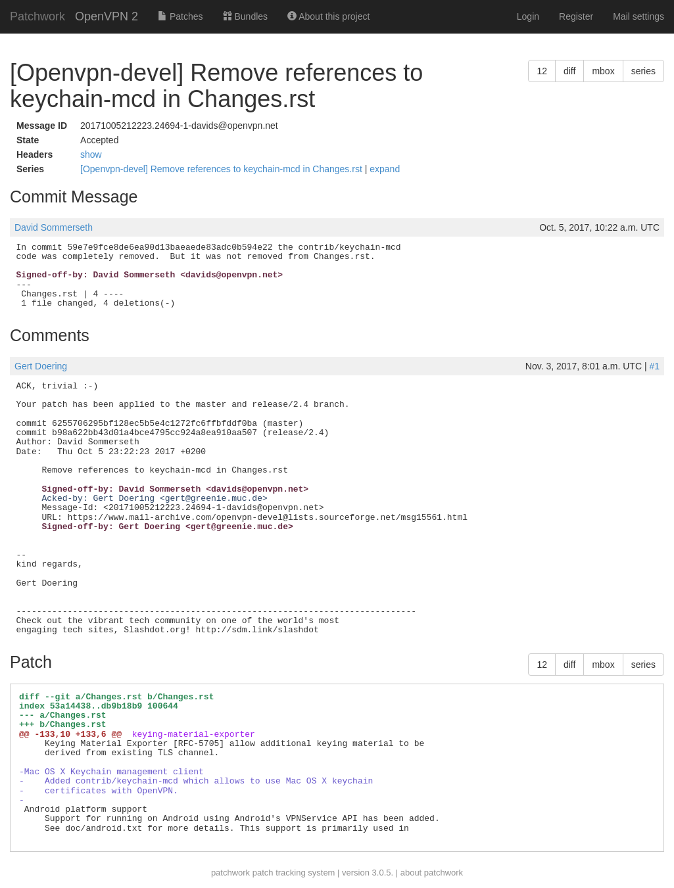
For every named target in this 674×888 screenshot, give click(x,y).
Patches (180, 16)
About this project (328, 16)
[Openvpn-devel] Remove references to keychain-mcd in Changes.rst (222, 169)
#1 (654, 366)
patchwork (230, 872)
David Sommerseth (53, 227)
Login (528, 16)
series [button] (643, 71)
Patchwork (37, 16)
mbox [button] (603, 71)
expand (385, 169)
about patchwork (431, 872)
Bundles (245, 16)
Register (576, 16)
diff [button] (569, 71)
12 (542, 71)
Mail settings (638, 16)
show (91, 154)
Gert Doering (40, 366)
